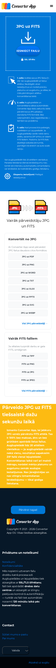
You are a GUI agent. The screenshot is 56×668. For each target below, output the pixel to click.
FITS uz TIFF (28, 356)
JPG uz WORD (28, 273)
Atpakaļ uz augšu (39, 662)
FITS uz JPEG (28, 380)
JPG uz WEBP (28, 313)
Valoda (16, 650)
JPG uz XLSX (28, 289)
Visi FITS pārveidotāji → (35, 390)
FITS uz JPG (28, 372)
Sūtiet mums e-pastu (15, 634)
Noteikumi (8, 562)
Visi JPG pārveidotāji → (35, 323)
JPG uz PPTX (28, 297)
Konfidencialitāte (12, 565)
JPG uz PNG (28, 264)
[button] (7, 176)
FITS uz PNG (28, 364)
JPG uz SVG (28, 305)
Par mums (8, 638)
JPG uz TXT (28, 281)
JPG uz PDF (28, 256)
